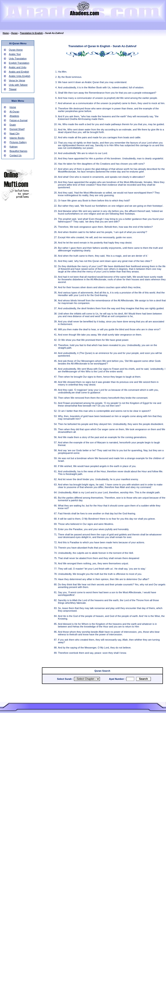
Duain (13, 124)
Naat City (15, 133)
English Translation (19, 63)
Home (6, 33)
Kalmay (14, 146)
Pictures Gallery (18, 142)
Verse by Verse (17, 80)
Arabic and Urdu (17, 67)
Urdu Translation (18, 58)
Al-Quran (14, 111)
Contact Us (16, 155)
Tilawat (12, 89)
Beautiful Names (18, 151)
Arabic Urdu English (19, 76)
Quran (14, 33)
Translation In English (31, 33)
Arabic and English (19, 71)
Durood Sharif (17, 129)
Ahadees (14, 116)
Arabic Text (15, 54)
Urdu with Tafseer (18, 84)
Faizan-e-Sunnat (18, 120)
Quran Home (16, 49)
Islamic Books (17, 138)
